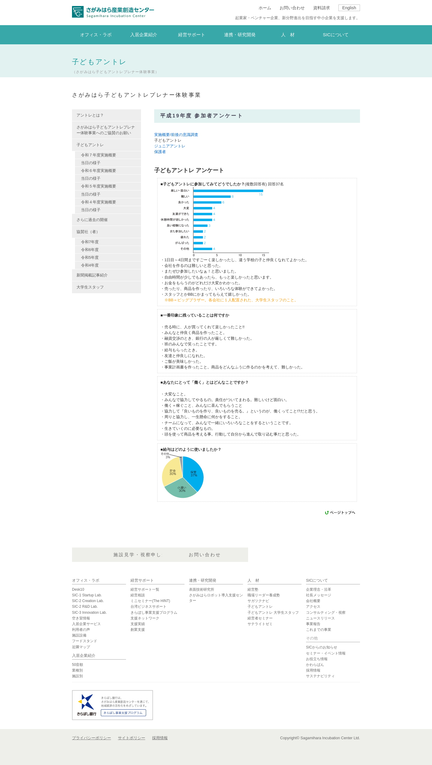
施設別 (77, 676)
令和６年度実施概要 (98, 170)
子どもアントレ (260, 606)
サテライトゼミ (260, 624)
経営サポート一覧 (144, 589)
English (349, 7)
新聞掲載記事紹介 (92, 275)
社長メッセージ (318, 595)
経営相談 (137, 595)
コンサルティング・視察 (326, 612)
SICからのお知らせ (321, 647)
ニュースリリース (320, 618)
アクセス (313, 606)
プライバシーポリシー (91, 738)
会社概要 (313, 601)
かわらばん (315, 665)
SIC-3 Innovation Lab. (89, 612)
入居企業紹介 (83, 655)
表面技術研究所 (201, 589)
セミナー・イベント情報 (326, 653)
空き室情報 (81, 618)
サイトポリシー (131, 738)
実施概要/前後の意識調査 (176, 134)
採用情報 (313, 670)
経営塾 (253, 589)
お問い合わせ (292, 7)
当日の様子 (90, 163)
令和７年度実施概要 (98, 155)
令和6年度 (90, 249)
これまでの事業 (318, 630)
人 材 (253, 580)
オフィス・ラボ (85, 580)
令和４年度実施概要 (98, 202)
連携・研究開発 (202, 580)
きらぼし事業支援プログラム (153, 612)
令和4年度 (90, 265)
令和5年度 (90, 257)
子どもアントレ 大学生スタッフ (273, 612)
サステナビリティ (320, 676)
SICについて (317, 580)
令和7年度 (90, 242)
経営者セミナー (260, 618)
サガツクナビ (258, 601)
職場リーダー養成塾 (264, 595)
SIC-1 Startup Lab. (87, 595)
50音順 (77, 665)
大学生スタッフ (90, 287)
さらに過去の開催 (92, 219)
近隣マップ (81, 647)
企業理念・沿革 (318, 589)
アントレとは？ (90, 115)
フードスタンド (84, 641)
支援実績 (137, 624)
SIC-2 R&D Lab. (85, 606)
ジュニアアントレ (169, 146)
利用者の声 (81, 630)
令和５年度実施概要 (98, 186)
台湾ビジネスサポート (148, 606)
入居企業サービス (86, 624)
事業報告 (313, 624)
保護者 (160, 151)
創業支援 (137, 630)
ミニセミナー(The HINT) (150, 601)
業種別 (77, 670)
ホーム (265, 7)
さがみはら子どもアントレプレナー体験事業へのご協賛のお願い (105, 130)
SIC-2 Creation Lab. (88, 601)
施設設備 (79, 635)
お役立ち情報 (317, 659)
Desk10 (78, 589)
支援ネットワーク (144, 618)
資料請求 (321, 7)
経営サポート (142, 580)
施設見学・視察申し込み (215, 555)
